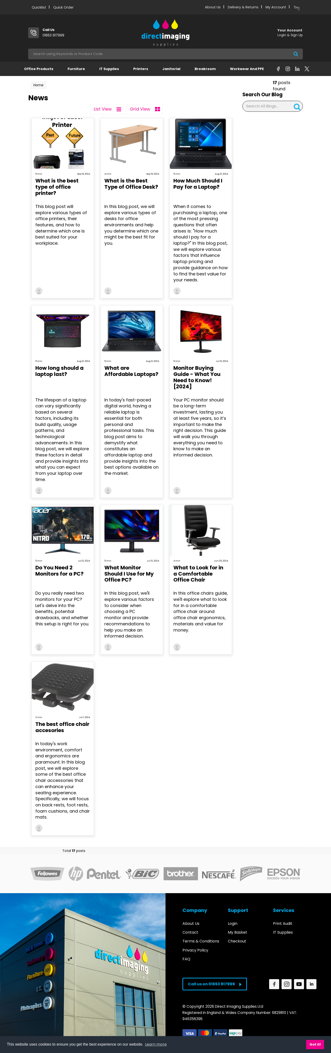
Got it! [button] (315, 1044)
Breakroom (205, 68)
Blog (296, 7)
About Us (213, 7)
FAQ (186, 959)
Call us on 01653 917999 (214, 984)
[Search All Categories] (165, 54)
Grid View (145, 109)
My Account (276, 7)
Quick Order (63, 7)
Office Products (38, 68)
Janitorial (171, 68)
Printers (140, 68)
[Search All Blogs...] (272, 106)
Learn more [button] (156, 1044)
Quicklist (39, 7)
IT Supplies (109, 68)
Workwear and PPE (247, 68)
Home (38, 85)
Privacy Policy (195, 950)
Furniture (76, 68)
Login (232, 923)
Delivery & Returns (243, 7)
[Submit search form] (296, 53)
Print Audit (282, 923)
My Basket (237, 932)
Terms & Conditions (200, 941)
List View (107, 109)
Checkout (237, 941)
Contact (190, 932)
